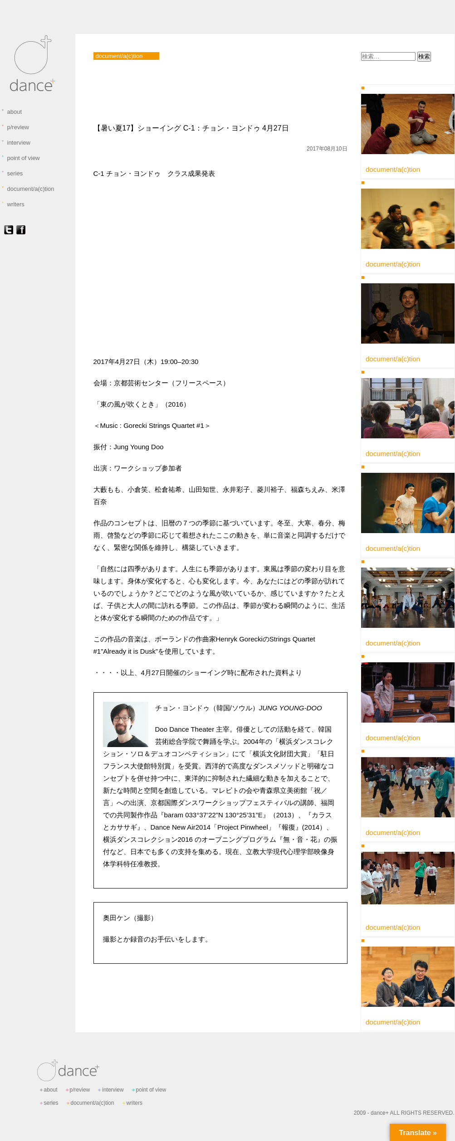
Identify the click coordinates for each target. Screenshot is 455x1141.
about (11, 111)
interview (15, 142)
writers (12, 204)
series (12, 173)
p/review (15, 127)
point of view (20, 157)
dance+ (380, 1113)
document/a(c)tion (27, 188)
